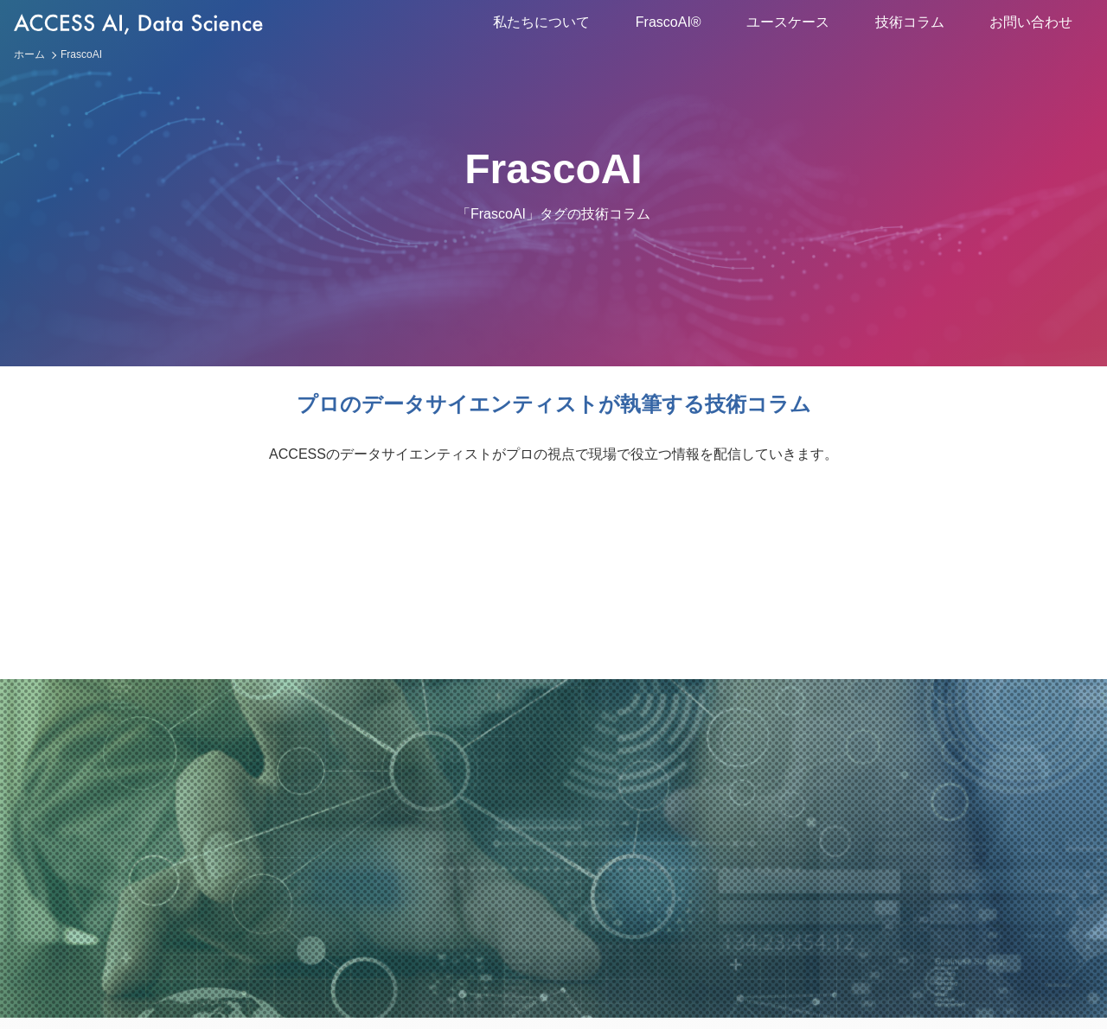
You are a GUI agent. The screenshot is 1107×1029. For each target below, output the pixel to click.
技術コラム (909, 22)
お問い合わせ (1030, 22)
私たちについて (541, 22)
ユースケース (787, 22)
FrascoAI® (668, 22)
